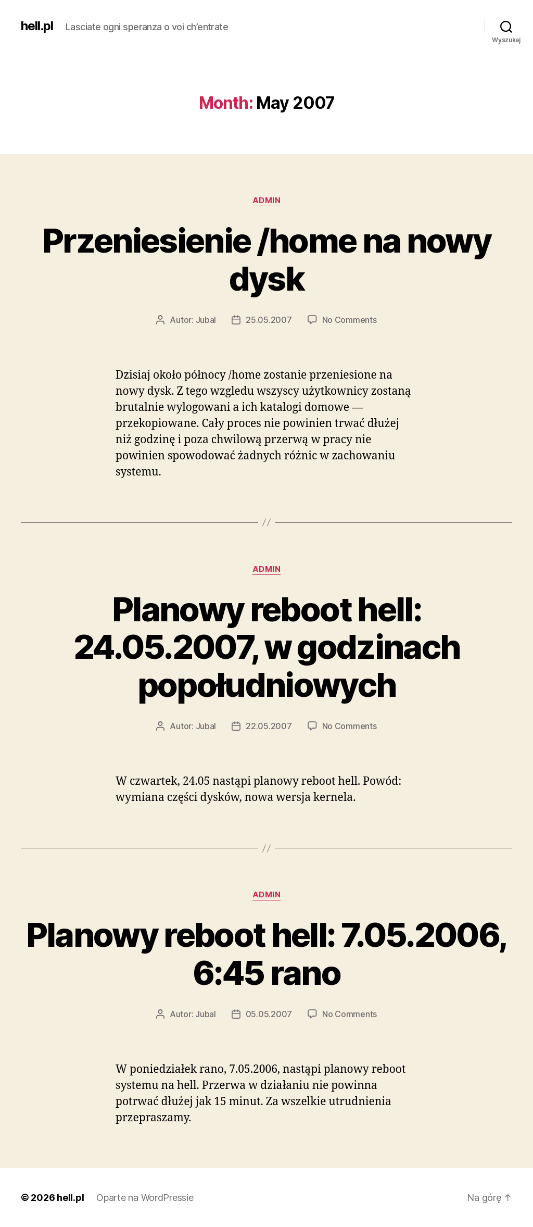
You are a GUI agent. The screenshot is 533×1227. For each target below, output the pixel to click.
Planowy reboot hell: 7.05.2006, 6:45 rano (266, 954)
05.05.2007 (269, 1014)
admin (266, 200)
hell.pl (37, 26)
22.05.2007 (268, 726)
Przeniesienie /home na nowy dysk (266, 259)
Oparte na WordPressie (144, 1197)
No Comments (349, 320)
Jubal (206, 320)
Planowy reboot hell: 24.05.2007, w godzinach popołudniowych (266, 647)
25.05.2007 (268, 320)
